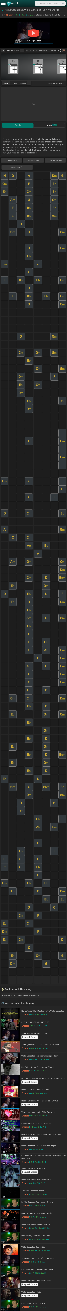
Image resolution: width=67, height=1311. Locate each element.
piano (14, 83)
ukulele (23, 83)
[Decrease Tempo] (3, 50)
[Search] (63, 3)
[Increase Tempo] (22, 50)
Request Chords (29, 1037)
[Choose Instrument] (29, 83)
